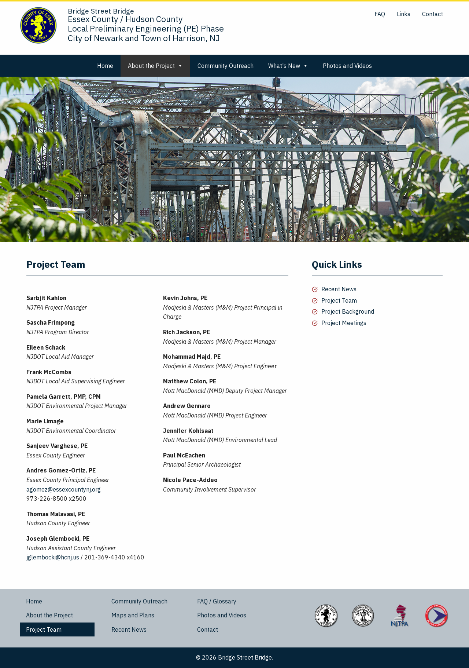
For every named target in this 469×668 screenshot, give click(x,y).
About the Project (155, 66)
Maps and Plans (132, 615)
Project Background (347, 311)
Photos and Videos (347, 65)
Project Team (339, 300)
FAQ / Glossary (216, 601)
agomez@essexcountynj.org (63, 489)
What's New (288, 66)
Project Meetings (343, 322)
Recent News (339, 289)
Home (105, 65)
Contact (432, 14)
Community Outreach (225, 65)
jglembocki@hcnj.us (52, 557)
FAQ (379, 14)
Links (403, 14)
